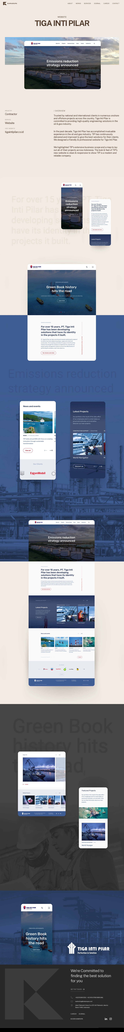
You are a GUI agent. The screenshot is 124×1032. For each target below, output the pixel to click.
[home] (10, 3)
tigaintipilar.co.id (14, 131)
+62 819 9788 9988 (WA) (95, 999)
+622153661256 (80, 999)
